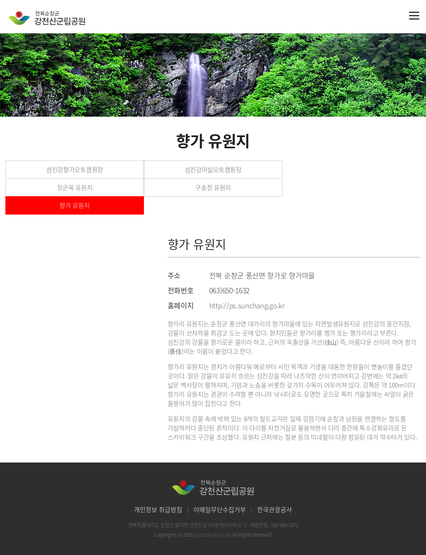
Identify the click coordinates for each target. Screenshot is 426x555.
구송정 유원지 (213, 187)
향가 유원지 (74, 205)
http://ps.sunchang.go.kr (247, 305)
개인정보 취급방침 (158, 509)
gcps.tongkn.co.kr (213, 534)
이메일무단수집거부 (219, 509)
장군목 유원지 (75, 187)
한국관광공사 (274, 509)
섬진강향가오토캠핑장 (74, 169)
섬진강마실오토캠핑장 (213, 169)
